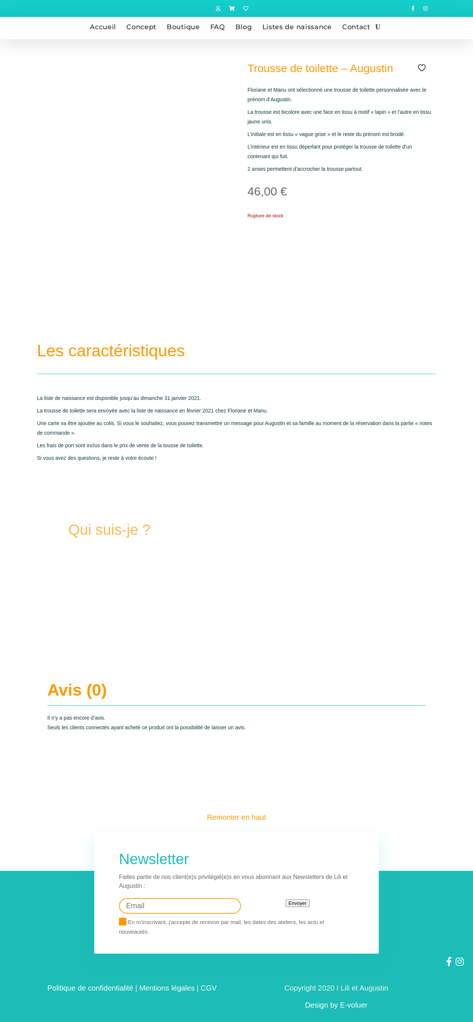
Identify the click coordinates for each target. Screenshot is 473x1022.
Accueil (103, 27)
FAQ (217, 27)
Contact (356, 27)
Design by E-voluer (336, 1002)
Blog (243, 27)
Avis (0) (77, 688)
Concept (141, 27)
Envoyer (298, 900)
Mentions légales (167, 985)
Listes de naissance (297, 27)
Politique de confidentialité (90, 985)
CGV (209, 985)
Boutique (183, 27)
